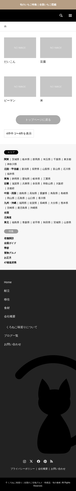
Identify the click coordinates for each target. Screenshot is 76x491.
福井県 (10, 173)
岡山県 (10, 198)
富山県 (56, 169)
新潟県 (25, 169)
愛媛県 (43, 193)
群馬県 (36, 159)
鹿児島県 (22, 207)
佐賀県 (33, 203)
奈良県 (36, 183)
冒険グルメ (10, 252)
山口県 (31, 198)
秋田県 (46, 222)
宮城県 (57, 222)
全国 (6, 212)
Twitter (31, 461)
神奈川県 (12, 164)
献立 (7, 290)
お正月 (7, 257)
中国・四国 (10, 193)
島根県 (64, 193)
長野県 (35, 169)
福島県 (15, 222)
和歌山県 (48, 183)
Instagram (24, 461)
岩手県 (36, 222)
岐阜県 (36, 178)
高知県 (33, 193)
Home (8, 282)
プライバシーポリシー (23, 468)
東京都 (67, 159)
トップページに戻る (38, 119)
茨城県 (15, 159)
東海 (6, 178)
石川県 (67, 169)
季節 (6, 248)
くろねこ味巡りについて (21, 327)
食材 (7, 307)
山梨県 (46, 169)
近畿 (6, 183)
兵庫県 (26, 183)
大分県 (54, 203)
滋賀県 (15, 183)
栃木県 (26, 159)
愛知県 (26, 178)
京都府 (10, 188)
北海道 (7, 217)
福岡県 (23, 203)
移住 (7, 299)
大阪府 (59, 183)
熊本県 (64, 203)
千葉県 (57, 159)
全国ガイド (10, 243)
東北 (6, 222)
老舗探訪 (9, 238)
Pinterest (44, 461)
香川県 (42, 198)
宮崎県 (10, 207)
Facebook (38, 461)
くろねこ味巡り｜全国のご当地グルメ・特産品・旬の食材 (34, 482)
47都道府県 (10, 262)
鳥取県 (54, 193)
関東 (6, 159)
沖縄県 (33, 207)
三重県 (46, 178)
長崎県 (43, 203)
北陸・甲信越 (11, 169)
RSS (51, 461)
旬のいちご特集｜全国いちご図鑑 (38, 4)
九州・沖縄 (10, 203)
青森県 (26, 222)
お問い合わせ (12, 344)
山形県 (67, 222)
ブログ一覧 (11, 335)
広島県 (21, 198)
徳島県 (23, 193)
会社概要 (9, 316)
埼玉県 (46, 159)
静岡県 (15, 178)
